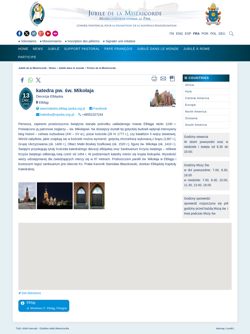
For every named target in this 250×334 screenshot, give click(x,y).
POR (204, 33)
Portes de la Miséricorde (101, 68)
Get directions (31, 293)
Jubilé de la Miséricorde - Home (37, 68)
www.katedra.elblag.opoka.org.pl (62, 108)
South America (196, 124)
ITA (171, 33)
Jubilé (53, 49)
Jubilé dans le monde (158, 49)
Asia (188, 91)
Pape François (118, 49)
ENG (179, 33)
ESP (188, 33)
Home (23, 49)
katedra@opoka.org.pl (57, 114)
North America (195, 111)
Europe (190, 104)
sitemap (220, 328)
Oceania (191, 118)
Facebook (100, 108)
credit (230, 328)
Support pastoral (82, 49)
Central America (197, 98)
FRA (196, 33)
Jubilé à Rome (196, 49)
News (38, 49)
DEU (222, 33)
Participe (27, 57)
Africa (189, 85)
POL (213, 33)
